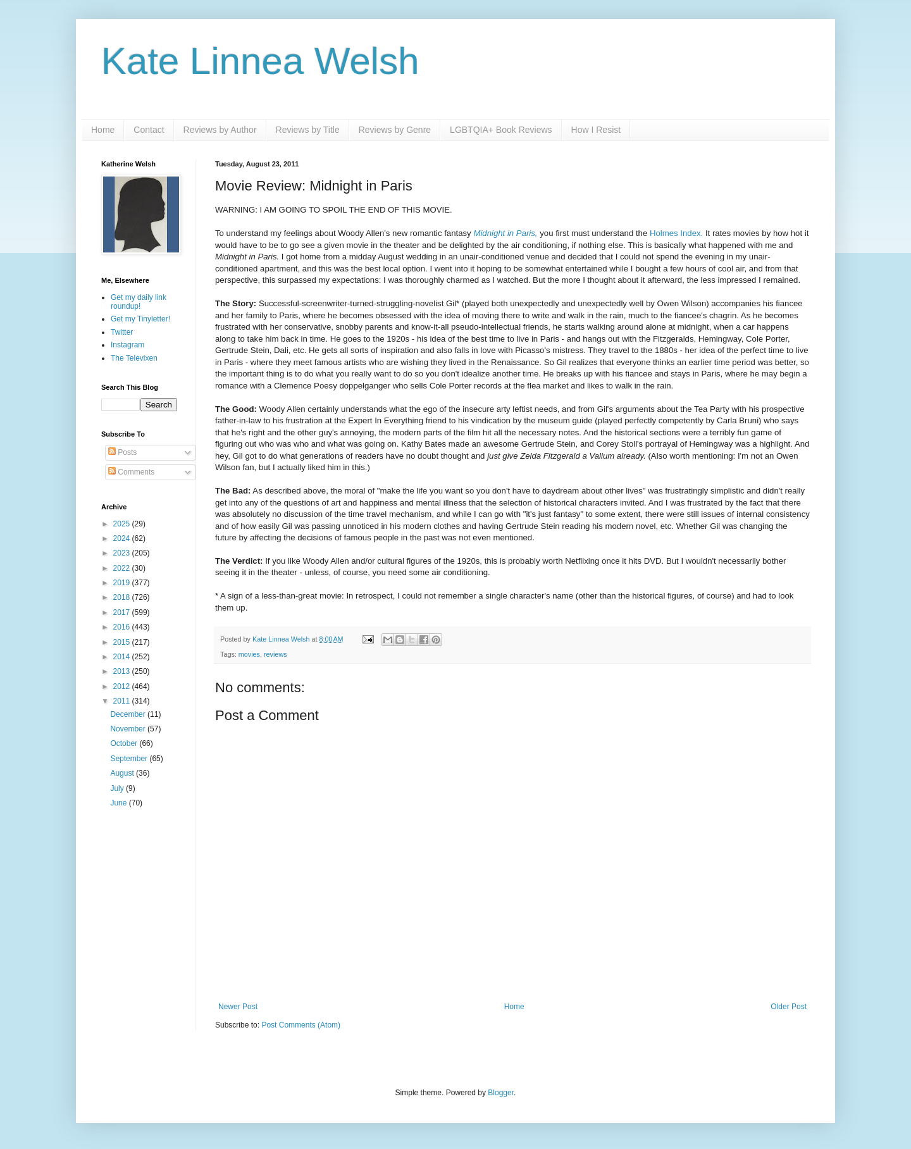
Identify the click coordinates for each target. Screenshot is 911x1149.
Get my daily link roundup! (138, 302)
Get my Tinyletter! (140, 318)
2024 (122, 538)
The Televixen (134, 358)
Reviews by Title (308, 130)
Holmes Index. (676, 233)
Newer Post (237, 1006)
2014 (122, 656)
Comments (131, 472)
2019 (122, 582)
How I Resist (596, 130)
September (129, 758)
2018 (122, 597)
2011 (122, 701)
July (118, 788)
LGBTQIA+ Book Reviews (501, 130)
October (124, 743)
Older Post (789, 1006)
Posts (122, 452)
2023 (122, 553)
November (128, 728)
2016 (122, 627)
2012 (122, 686)
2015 (122, 642)
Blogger (501, 1092)
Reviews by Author (220, 130)
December (128, 714)
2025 (122, 523)
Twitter (122, 332)
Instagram (127, 344)
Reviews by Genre (395, 130)
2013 (122, 671)
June (119, 802)
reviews (275, 654)
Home (103, 130)
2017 (122, 612)
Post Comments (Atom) (300, 1025)
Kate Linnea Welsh (260, 61)
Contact (148, 130)
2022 (122, 568)
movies (249, 654)
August (123, 773)
